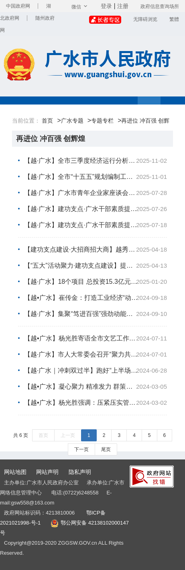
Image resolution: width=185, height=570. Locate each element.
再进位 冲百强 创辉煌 (50, 139)
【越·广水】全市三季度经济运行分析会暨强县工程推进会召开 (95, 161)
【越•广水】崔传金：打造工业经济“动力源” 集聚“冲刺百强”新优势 (95, 298)
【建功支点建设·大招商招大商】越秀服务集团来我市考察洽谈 (95, 250)
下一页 (81, 449)
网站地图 (15, 472)
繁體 (174, 19)
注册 (122, 6)
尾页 (106, 449)
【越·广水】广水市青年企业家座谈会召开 (95, 193)
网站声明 (47, 472)
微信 (80, 7)
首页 (47, 120)
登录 (106, 6)
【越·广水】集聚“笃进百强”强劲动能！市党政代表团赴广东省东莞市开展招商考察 (95, 314)
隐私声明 (80, 472)
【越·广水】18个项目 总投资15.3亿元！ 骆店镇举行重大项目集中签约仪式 (95, 282)
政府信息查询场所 (159, 6)
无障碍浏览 (145, 19)
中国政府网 (18, 6)
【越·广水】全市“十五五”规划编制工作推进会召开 (95, 177)
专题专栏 (102, 120)
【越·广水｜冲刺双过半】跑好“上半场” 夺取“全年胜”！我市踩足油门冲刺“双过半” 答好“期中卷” (95, 371)
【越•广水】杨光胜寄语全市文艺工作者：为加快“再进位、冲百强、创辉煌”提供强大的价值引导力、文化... (95, 338)
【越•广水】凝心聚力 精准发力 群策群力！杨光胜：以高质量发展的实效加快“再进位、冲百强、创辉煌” (95, 387)
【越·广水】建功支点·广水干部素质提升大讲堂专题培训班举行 (95, 209)
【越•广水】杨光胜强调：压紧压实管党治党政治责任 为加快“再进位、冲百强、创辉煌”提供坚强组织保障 (95, 403)
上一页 (68, 435)
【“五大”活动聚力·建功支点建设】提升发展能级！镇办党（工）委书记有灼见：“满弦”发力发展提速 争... (95, 266)
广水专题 (72, 120)
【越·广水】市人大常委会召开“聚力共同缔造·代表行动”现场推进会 (95, 355)
